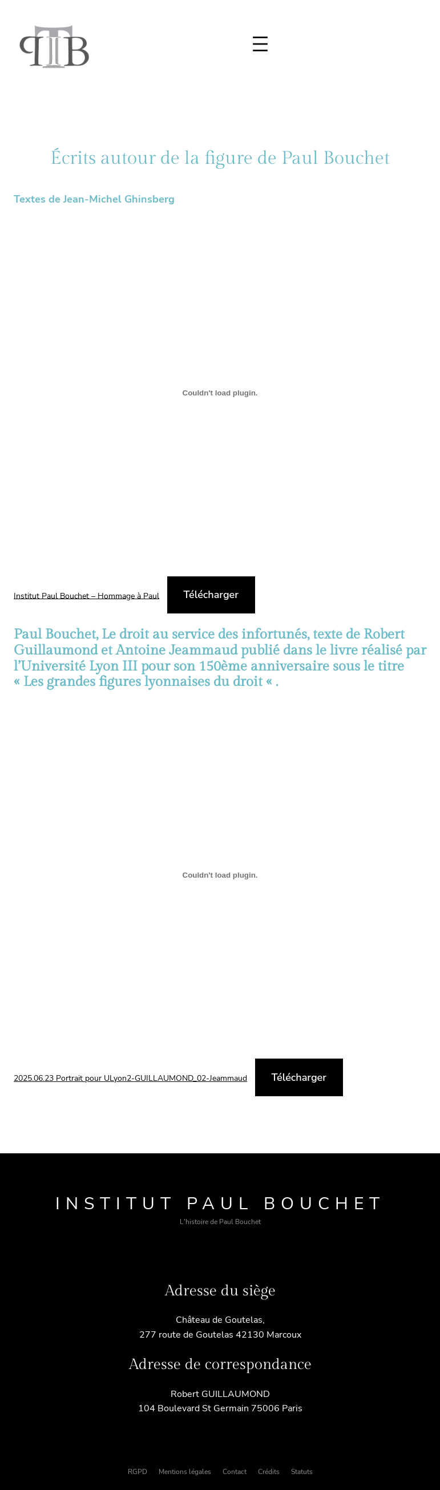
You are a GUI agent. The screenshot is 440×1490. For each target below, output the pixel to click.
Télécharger (211, 594)
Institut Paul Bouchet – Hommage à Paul (86, 595)
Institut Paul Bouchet (220, 1204)
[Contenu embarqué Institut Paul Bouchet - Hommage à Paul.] (220, 392)
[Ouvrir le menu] (260, 43)
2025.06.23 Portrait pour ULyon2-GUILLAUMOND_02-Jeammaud (130, 1078)
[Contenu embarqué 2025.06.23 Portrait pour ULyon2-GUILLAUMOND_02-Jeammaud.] (220, 875)
